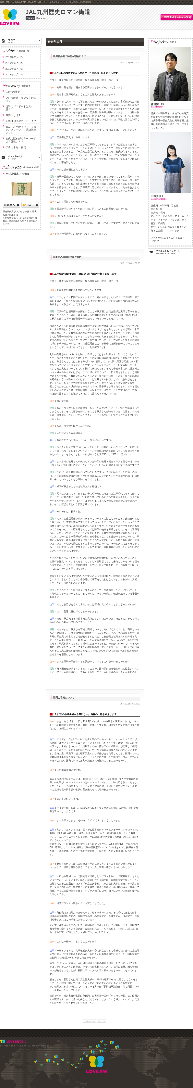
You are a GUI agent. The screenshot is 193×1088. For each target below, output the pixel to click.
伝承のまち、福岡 (16, 147)
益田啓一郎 (157, 104)
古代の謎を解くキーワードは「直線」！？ (21, 140)
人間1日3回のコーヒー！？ (21, 121)
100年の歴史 (13, 91)
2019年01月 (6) (14, 68)
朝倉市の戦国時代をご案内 (67, 257)
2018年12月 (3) (14, 74)
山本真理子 (157, 196)
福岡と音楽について (63, 697)
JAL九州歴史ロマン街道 (58, 12)
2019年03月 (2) (14, 57)
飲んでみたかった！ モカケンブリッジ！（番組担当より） (21, 129)
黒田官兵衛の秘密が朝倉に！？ (69, 56)
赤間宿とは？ (13, 115)
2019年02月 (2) (14, 62)
